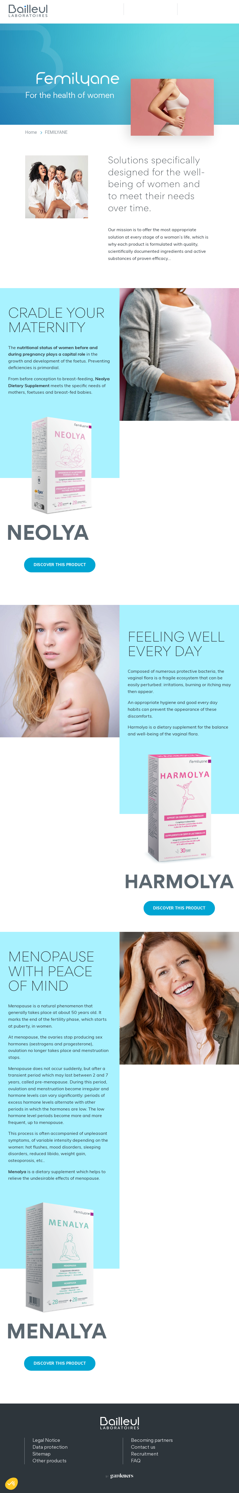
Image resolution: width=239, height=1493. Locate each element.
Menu (204, 9)
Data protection (50, 1447)
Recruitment (144, 1454)
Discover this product (60, 564)
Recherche (150, 9)
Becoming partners (152, 1440)
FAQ (136, 1460)
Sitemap (42, 1454)
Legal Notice (46, 1440)
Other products (49, 1460)
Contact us (143, 1447)
